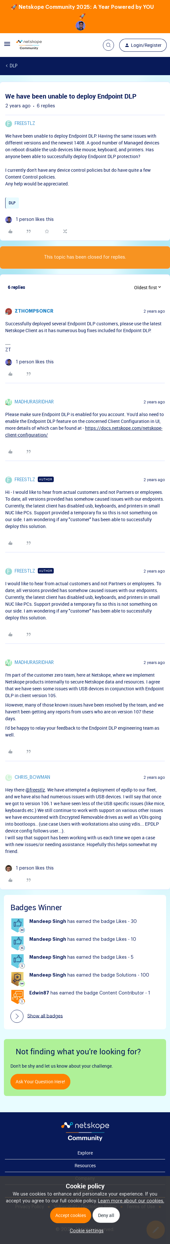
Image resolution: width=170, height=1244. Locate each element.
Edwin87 (39, 993)
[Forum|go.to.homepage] (29, 45)
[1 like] (29, 219)
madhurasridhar (34, 402)
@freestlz (35, 790)
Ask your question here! (40, 1081)
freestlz (25, 123)
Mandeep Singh (47, 921)
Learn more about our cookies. (131, 1201)
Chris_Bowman (32, 777)
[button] (7, 46)
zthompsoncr (34, 311)
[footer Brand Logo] (85, 1140)
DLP (14, 66)
